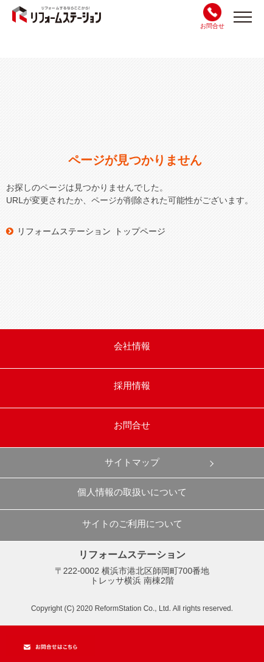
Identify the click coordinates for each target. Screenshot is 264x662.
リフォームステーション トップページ (85, 231)
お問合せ (132, 425)
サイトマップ (132, 462)
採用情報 (132, 385)
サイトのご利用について (132, 523)
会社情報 (132, 346)
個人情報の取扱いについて (132, 492)
